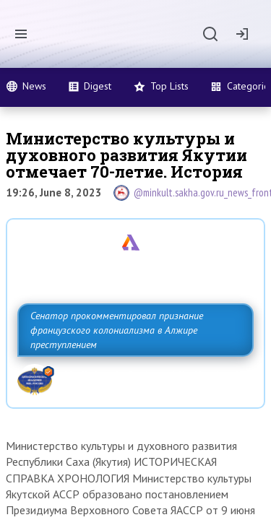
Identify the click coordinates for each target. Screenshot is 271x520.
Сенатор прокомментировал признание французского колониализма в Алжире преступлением (116, 330)
